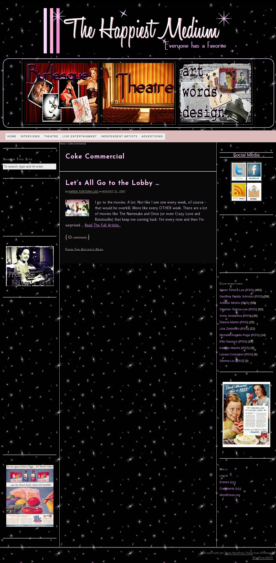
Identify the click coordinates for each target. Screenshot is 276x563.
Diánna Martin (229, 322)
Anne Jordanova (231, 315)
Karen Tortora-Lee (83, 191)
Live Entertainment (79, 136)
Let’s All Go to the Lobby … (112, 183)
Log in (224, 475)
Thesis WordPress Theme (238, 553)
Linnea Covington (232, 354)
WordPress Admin (262, 557)
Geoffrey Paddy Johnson (237, 296)
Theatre (51, 136)
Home (11, 136)
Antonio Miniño (230, 303)
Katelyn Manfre (230, 348)
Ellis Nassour (229, 341)
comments (77, 237)
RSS (249, 290)
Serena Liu (227, 361)
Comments (230, 488)
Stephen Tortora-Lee (234, 309)
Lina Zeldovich (230, 328)
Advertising (152, 136)
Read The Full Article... (103, 225)
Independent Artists (119, 136)
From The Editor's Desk (84, 249)
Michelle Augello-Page (235, 335)
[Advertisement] (30, 206)
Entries (228, 482)
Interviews (30, 136)
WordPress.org (230, 495)
